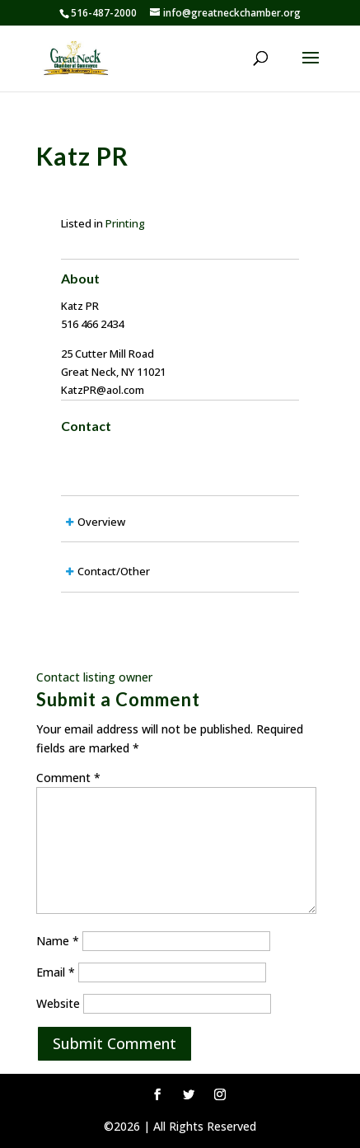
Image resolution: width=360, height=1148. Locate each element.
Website (58, 1003)
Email (55, 972)
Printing (125, 223)
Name (57, 941)
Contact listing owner (94, 677)
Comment (68, 777)
